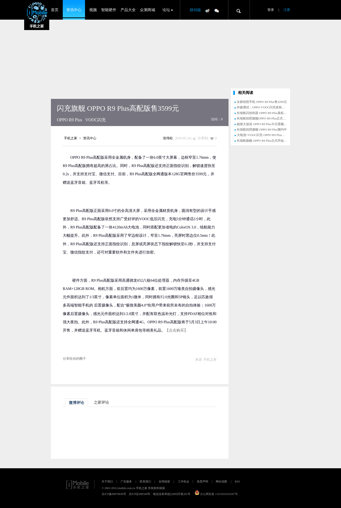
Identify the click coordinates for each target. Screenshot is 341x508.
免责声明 (202, 481)
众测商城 (147, 10)
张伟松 (168, 138)
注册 (286, 10)
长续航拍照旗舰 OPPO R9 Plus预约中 (262, 129)
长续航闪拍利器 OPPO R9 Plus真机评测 (263, 113)
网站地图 (221, 481)
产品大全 (128, 10)
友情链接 (164, 481)
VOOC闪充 (95, 120)
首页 (54, 10)
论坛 (166, 10)
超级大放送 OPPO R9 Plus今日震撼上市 (263, 124)
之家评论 (101, 402)
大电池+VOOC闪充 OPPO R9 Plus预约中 (264, 135)
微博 (207, 10)
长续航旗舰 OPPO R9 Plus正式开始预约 (263, 140)
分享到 (203, 138)
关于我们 (107, 481)
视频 (93, 10)
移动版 (195, 10)
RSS (237, 481)
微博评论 (76, 403)
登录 (270, 10)
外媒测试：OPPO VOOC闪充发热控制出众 (265, 107)
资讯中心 (73, 10)
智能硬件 (108, 10)
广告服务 (126, 481)
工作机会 (183, 481)
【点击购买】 (176, 330)
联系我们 (145, 481)
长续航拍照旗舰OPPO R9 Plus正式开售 (263, 118)
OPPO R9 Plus (69, 120)
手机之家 (70, 138)
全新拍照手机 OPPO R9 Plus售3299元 (262, 102)
